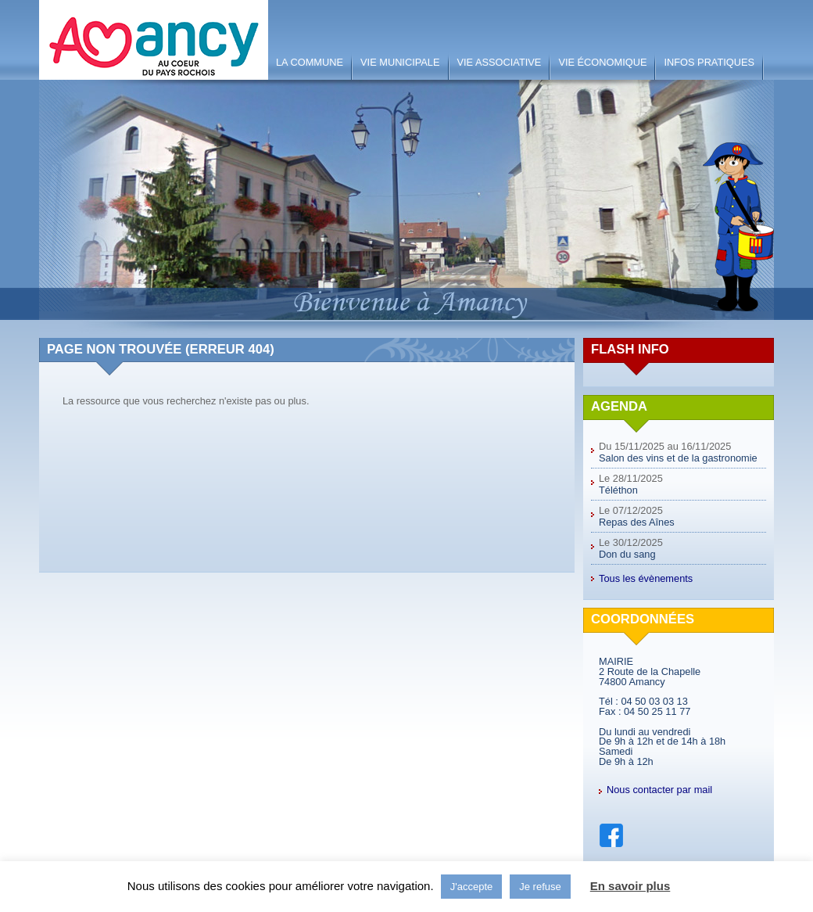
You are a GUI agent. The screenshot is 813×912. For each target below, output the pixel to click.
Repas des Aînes (637, 522)
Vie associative (499, 62)
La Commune (309, 62)
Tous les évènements (646, 578)
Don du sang (627, 554)
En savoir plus (630, 885)
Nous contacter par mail (659, 789)
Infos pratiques (709, 62)
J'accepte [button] (471, 886)
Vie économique (602, 62)
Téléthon (618, 490)
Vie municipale (399, 62)
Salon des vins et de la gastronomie (678, 458)
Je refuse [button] (540, 886)
